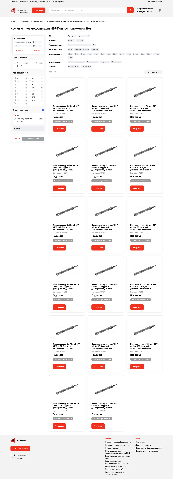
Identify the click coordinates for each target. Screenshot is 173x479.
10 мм (70, 57)
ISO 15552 (80, 40)
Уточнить (37, 50)
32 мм (115, 54)
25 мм (122, 54)
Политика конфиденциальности (148, 448)
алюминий (95, 49)
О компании (24, 2)
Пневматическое (92, 62)
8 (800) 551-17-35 (144, 12)
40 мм (102, 54)
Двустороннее (86, 66)
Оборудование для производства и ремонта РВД (117, 452)
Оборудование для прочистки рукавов (117, 457)
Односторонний (83, 36)
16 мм (142, 54)
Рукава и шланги (112, 448)
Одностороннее (73, 66)
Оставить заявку (20, 448)
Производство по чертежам (40, 2)
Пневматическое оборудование (118, 445)
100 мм (156, 54)
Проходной (72, 36)
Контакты (14, 2)
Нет (94, 45)
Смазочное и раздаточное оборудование (116, 473)
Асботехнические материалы (117, 466)
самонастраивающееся (76, 62)
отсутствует (105, 62)
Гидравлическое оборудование (118, 442)
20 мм (129, 54)
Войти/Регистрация (155, 2)
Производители (58, 2)
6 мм (89, 54)
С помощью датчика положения (79, 45)
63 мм (83, 54)
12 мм (149, 54)
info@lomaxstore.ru (145, 9)
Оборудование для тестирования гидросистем (116, 462)
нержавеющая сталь (82, 49)
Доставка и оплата (143, 445)
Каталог (38, 10)
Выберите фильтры (33, 139)
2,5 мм (135, 54)
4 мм (108, 54)
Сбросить (19, 50)
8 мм (76, 54)
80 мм (70, 54)
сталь (70, 49)
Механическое (116, 62)
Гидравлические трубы (114, 469)
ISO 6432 (71, 40)
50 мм (96, 54)
